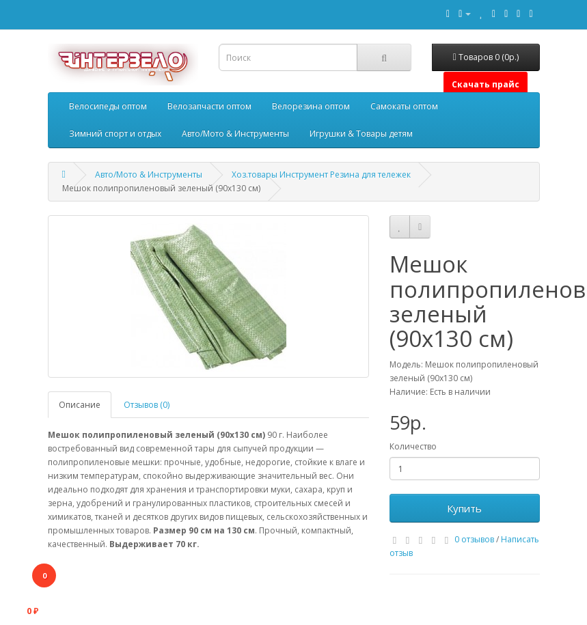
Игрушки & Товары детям (361, 133)
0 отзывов (474, 539)
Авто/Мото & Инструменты (235, 133)
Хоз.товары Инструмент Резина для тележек (321, 174)
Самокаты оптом (404, 106)
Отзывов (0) (146, 405)
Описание (79, 405)
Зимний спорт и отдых (115, 133)
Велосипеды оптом (108, 106)
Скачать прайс (485, 84)
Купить (464, 508)
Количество (413, 446)
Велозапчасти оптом (209, 106)
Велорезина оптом (311, 106)
